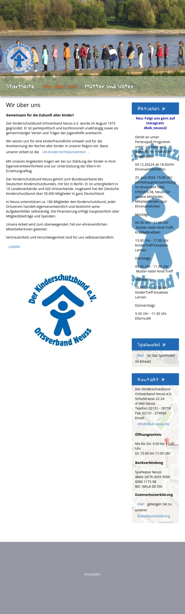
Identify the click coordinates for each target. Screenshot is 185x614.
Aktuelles (151, 108)
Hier (141, 355)
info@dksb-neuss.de (153, 424)
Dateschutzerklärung (154, 516)
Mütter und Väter (109, 86)
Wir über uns (59, 86)
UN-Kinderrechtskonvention (64, 152)
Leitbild (14, 246)
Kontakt (151, 379)
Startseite (20, 86)
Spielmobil (152, 344)
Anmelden (93, 574)
